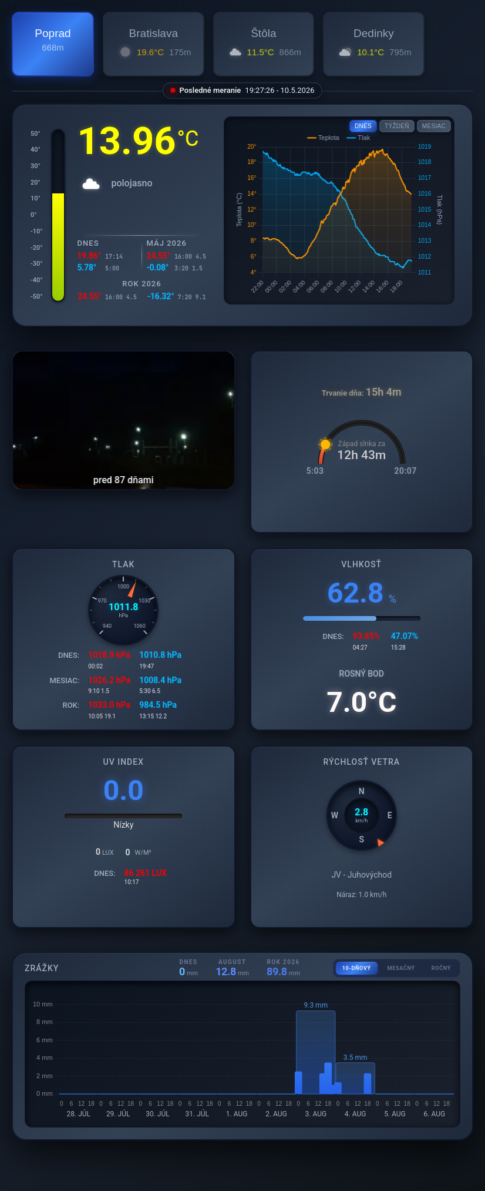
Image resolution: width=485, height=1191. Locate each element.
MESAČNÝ (401, 968)
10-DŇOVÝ (356, 968)
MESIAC (434, 126)
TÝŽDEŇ (397, 126)
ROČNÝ (441, 968)
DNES (363, 126)
